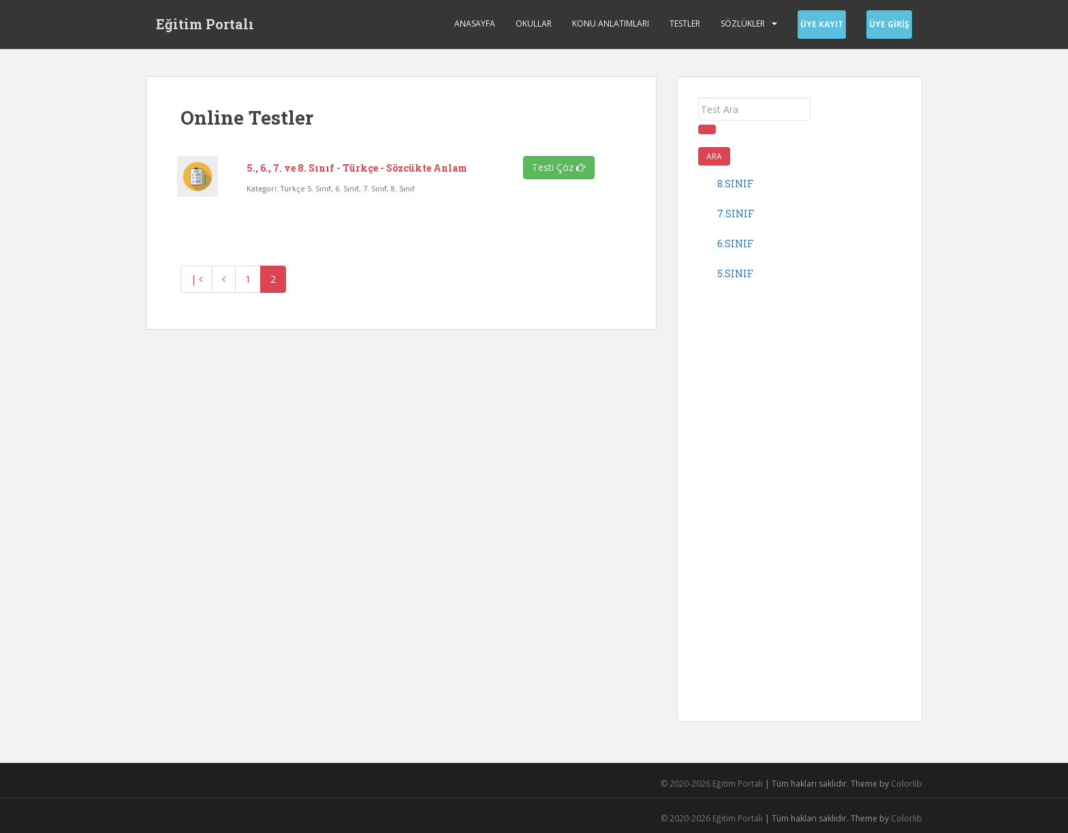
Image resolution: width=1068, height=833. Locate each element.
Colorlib (906, 783)
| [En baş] (196, 278)
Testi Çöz (559, 167)
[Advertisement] (799, 496)
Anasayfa (474, 23)
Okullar (534, 23)
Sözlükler (743, 23)
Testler (685, 23)
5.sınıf (735, 273)
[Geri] (224, 279)
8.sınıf (735, 183)
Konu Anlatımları (610, 23)
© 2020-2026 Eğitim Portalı (712, 783)
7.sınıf (735, 213)
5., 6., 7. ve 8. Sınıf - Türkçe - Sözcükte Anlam (357, 167)
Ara (714, 156)
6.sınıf (735, 243)
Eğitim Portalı (205, 24)
